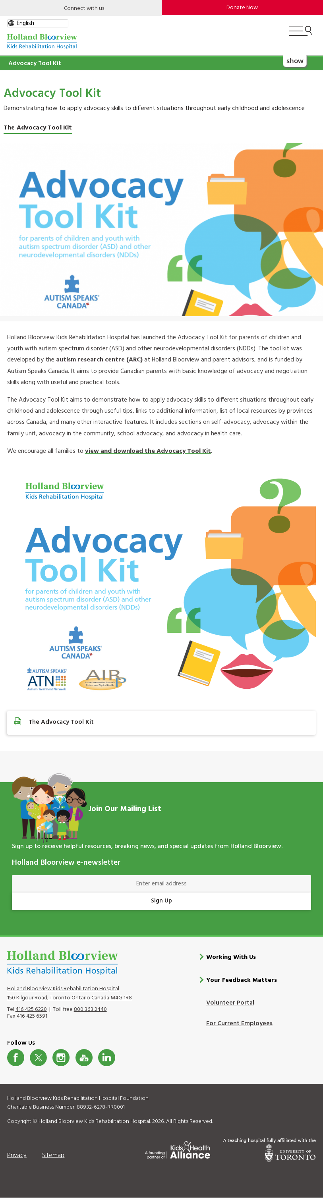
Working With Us (231, 957)
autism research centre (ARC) (99, 360)
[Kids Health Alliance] (177, 1148)
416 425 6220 (31, 1009)
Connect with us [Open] (84, 8)
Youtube (84, 1057)
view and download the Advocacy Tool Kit (148, 451)
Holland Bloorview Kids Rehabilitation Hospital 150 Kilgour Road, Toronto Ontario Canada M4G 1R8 (69, 993)
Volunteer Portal (230, 1003)
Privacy (17, 1155)
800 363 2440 (90, 1009)
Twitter (38, 1057)
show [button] (295, 60)
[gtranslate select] (37, 23)
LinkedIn (106, 1057)
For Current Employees (239, 1023)
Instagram (61, 1057)
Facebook (15, 1057)
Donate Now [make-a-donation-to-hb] (242, 7)
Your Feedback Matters (241, 980)
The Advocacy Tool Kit (38, 128)
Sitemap (53, 1155)
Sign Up (161, 901)
